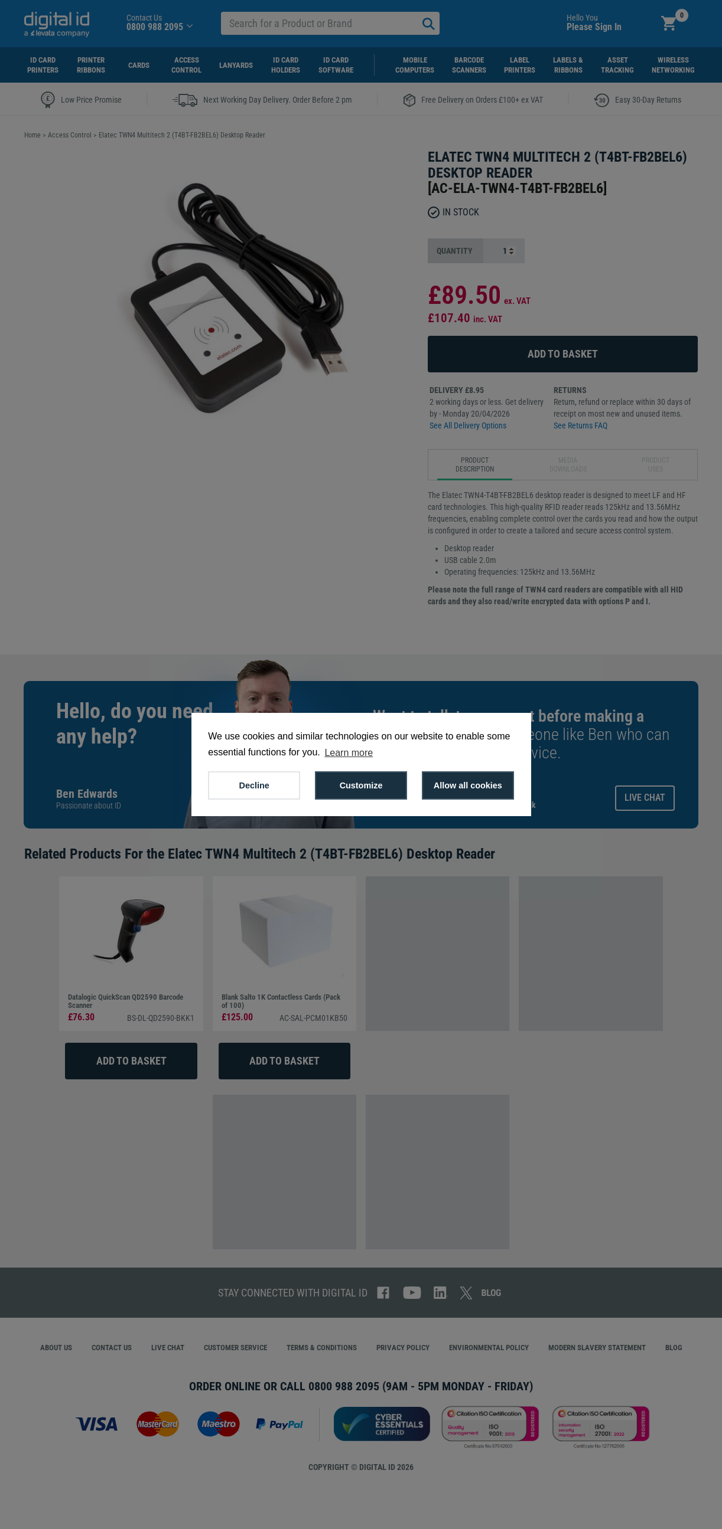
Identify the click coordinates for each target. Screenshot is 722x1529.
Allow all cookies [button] (468, 785)
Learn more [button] (348, 753)
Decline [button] (254, 785)
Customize (361, 785)
